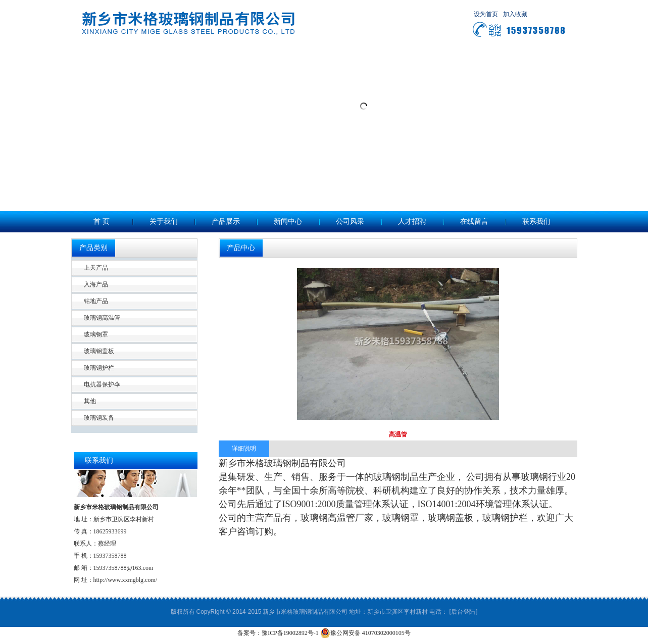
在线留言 (474, 221)
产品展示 (226, 221)
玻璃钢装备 (99, 417)
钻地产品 (96, 301)
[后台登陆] (463, 611)
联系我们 (536, 221)
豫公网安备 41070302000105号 (365, 633)
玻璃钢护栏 (99, 367)
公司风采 (350, 221)
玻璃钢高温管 (102, 317)
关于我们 (163, 221)
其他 (90, 401)
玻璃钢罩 (96, 334)
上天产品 (96, 267)
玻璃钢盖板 (99, 351)
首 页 (101, 221)
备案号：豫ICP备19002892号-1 (278, 632)
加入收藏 (515, 14)
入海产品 (96, 284)
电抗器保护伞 (102, 384)
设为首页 (486, 14)
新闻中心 (288, 221)
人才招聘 (412, 221)
